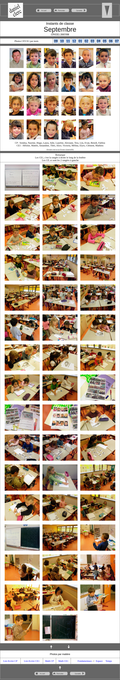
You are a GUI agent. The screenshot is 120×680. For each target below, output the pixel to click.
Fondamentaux (85, 661)
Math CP (49, 661)
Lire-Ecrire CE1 (32, 661)
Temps (109, 661)
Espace (99, 661)
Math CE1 (63, 661)
